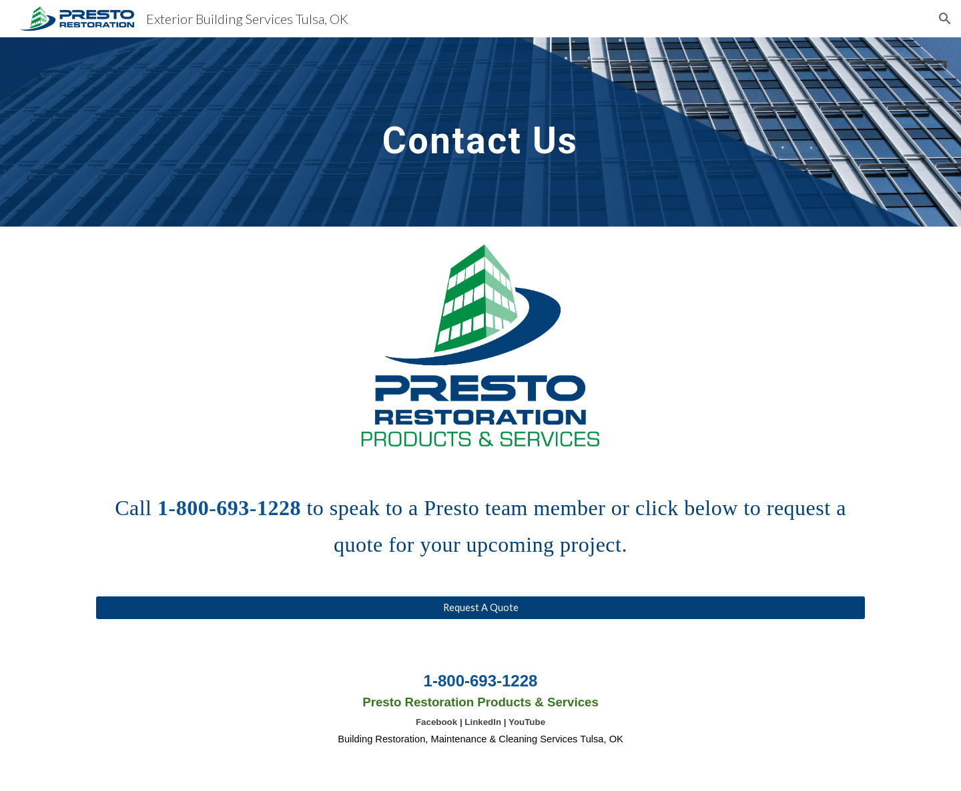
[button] (945, 19)
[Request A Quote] (480, 607)
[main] (480, 131)
